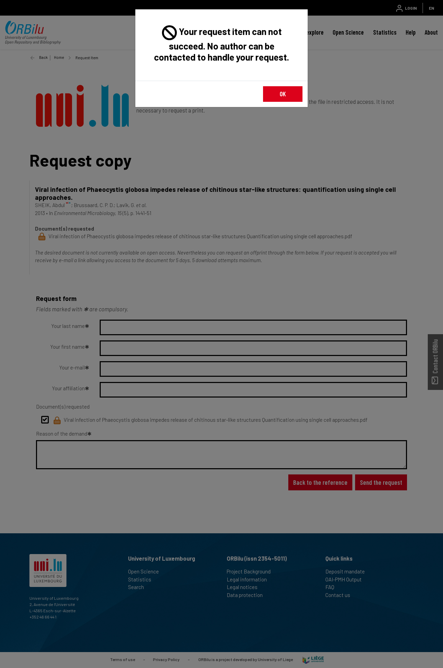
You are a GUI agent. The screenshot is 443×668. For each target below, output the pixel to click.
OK (283, 94)
